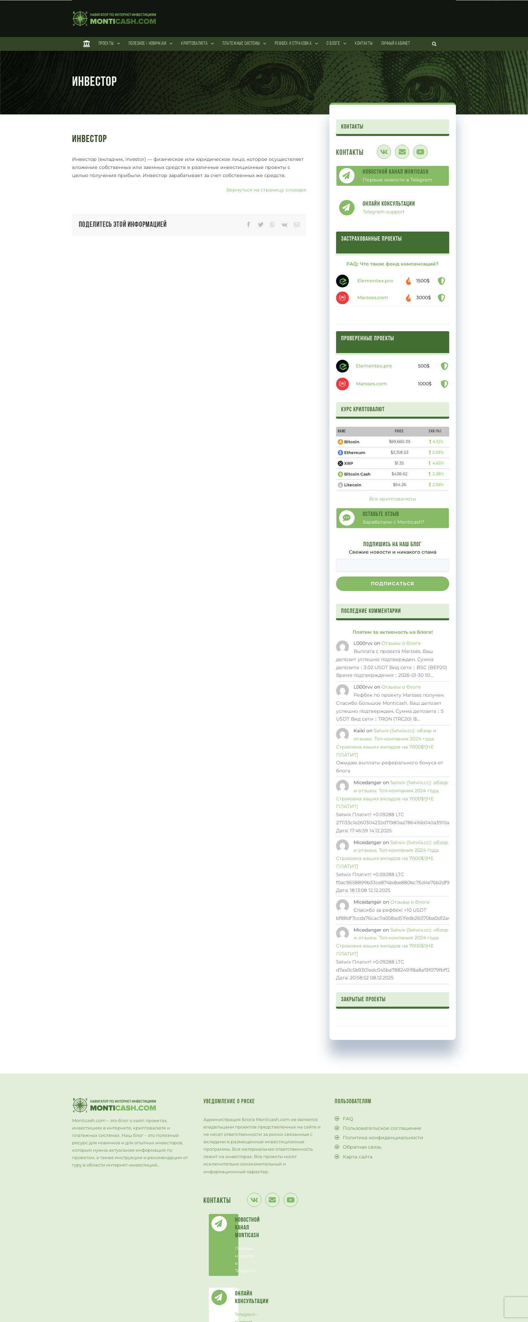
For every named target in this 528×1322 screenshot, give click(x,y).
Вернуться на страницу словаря (266, 190)
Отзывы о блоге (401, 643)
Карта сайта (357, 1157)
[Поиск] (434, 43)
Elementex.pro (375, 281)
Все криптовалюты (392, 499)
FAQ (348, 1119)
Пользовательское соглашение (382, 1128)
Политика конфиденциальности (383, 1138)
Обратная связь (362, 1147)
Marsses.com (372, 297)
